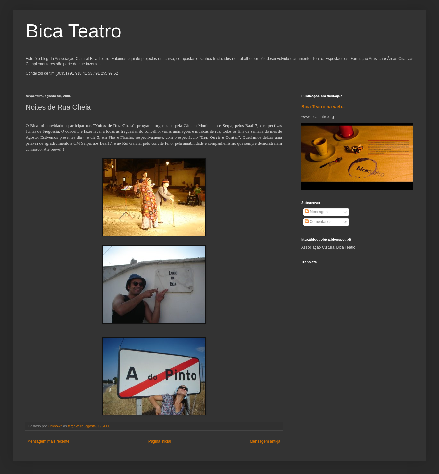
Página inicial (159, 441)
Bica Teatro (73, 31)
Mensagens (317, 212)
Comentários (318, 222)
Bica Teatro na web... (323, 106)
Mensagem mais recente (48, 441)
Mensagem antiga (265, 441)
